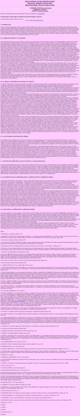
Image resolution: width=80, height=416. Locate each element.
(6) (57, 50)
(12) (33, 61)
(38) (73, 168)
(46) (41, 204)
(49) (73, 214)
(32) (66, 125)
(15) (45, 85)
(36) (75, 152)
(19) (21, 90)
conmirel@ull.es (41, 13)
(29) (50, 109)
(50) (28, 218)
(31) (20, 125)
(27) (21, 105)
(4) (66, 46)
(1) (26, 32)
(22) (25, 92)
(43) (33, 193)
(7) (71, 50)
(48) (39, 214)
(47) (52, 205)
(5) (59, 48)
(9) (54, 54)
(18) (41, 89)
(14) (5, 85)
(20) (6, 91)
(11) (29, 55)
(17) (70, 86)
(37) (36, 155)
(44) (38, 194)
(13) (47, 84)
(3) (22, 45)
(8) (31, 54)
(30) (19, 117)
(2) (38, 43)
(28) (64, 106)
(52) (36, 221)
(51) (75, 220)
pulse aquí (40, 20)
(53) (37, 223)
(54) (24, 225)
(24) (6, 101)
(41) (1, 187)
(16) (56, 85)
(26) (42, 101)
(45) (52, 203)
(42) (59, 187)
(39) (54, 173)
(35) (65, 148)
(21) (27, 91)
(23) (71, 94)
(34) (29, 132)
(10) (17, 55)
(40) (21, 182)
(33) (70, 129)
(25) (27, 101)
